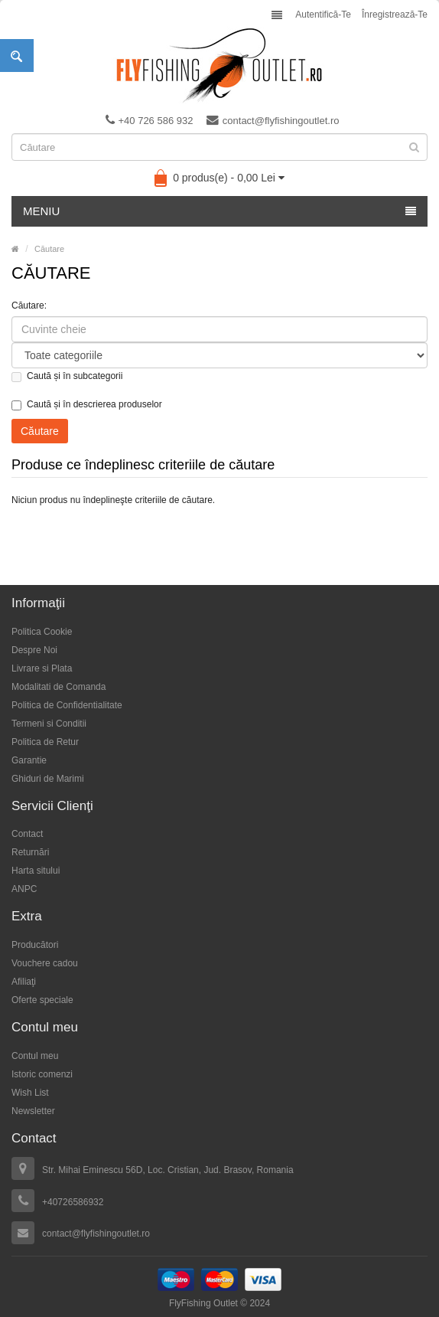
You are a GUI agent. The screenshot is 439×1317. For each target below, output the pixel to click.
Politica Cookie (41, 631)
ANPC (24, 889)
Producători (34, 945)
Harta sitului (35, 870)
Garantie (29, 760)
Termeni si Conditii (48, 723)
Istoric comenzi (42, 1074)
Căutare (49, 248)
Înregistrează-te (395, 14)
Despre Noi (34, 650)
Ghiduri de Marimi (47, 778)
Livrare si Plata (41, 668)
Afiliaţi (23, 981)
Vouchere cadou (44, 963)
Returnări (30, 852)
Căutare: (29, 305)
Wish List (30, 1092)
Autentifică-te (323, 14)
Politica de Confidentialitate (66, 705)
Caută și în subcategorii (66, 376)
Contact (27, 833)
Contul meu (34, 1056)
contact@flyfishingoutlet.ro (273, 120)
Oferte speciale (42, 1000)
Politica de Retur (45, 742)
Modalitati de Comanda (58, 686)
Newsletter (33, 1111)
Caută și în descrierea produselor (86, 404)
